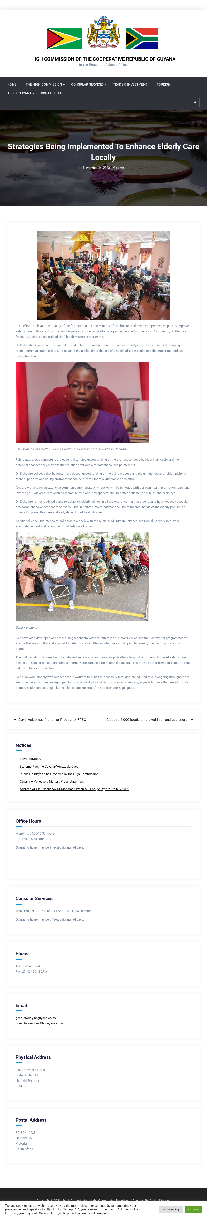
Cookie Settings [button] (171, 1209)
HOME (11, 84)
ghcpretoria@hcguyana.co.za (36, 1018)
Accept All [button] (193, 1209)
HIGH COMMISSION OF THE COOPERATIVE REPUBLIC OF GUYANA (103, 59)
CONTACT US (51, 93)
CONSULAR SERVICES (87, 84)
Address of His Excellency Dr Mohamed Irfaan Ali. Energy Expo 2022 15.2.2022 (74, 789)
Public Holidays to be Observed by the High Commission (59, 774)
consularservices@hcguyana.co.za (40, 1023)
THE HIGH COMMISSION (44, 84)
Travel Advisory (31, 759)
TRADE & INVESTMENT (130, 84)
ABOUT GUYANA (19, 93)
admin (120, 168)
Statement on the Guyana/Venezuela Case (49, 766)
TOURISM (164, 84)
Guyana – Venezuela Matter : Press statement (52, 781)
